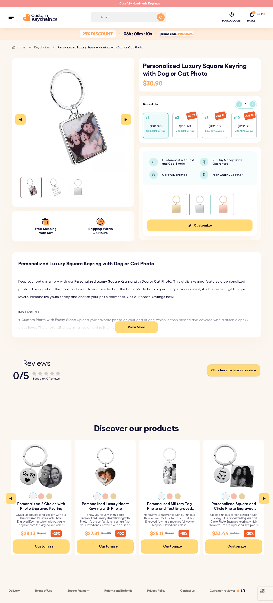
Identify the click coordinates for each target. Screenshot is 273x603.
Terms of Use (43, 591)
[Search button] (161, 17)
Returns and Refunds (118, 591)
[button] (11, 17)
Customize (203, 225)
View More (136, 327)
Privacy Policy (156, 591)
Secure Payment (78, 591)
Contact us (187, 591)
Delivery (14, 591)
